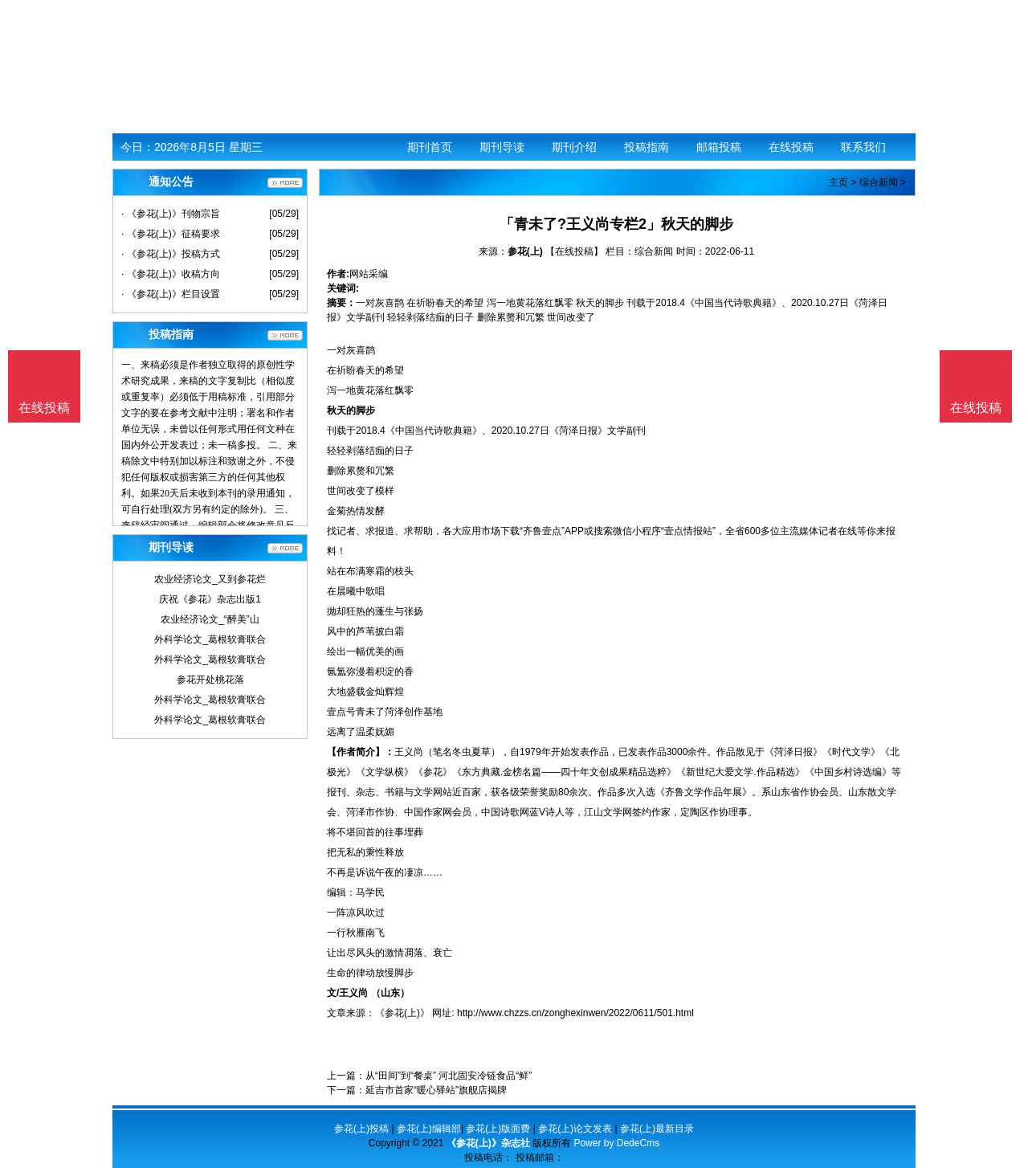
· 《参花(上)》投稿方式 (170, 253)
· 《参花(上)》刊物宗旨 (170, 213)
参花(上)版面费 (498, 1128)
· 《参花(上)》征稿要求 (170, 233)
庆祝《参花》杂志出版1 (210, 599)
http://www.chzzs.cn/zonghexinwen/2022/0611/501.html (575, 1013)
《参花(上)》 (402, 1013)
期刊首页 (429, 147)
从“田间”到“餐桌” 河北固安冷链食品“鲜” (448, 1075)
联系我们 (863, 147)
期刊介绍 (574, 147)
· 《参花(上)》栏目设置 (170, 294)
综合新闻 (878, 182)
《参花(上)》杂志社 (488, 1143)
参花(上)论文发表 (575, 1128)
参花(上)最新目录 (657, 1128)
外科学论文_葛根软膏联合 (210, 639)
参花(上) (525, 251)
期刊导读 (501, 147)
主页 (838, 182)
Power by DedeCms (616, 1143)
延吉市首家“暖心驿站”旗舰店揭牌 (436, 1090)
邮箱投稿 (718, 147)
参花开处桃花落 (210, 679)
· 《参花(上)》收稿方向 (170, 274)
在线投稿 (791, 147)
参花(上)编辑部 (429, 1128)
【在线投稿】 (574, 251)
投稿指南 (646, 147)
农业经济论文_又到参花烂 (210, 579)
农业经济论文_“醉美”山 (210, 619)
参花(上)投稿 (361, 1128)
